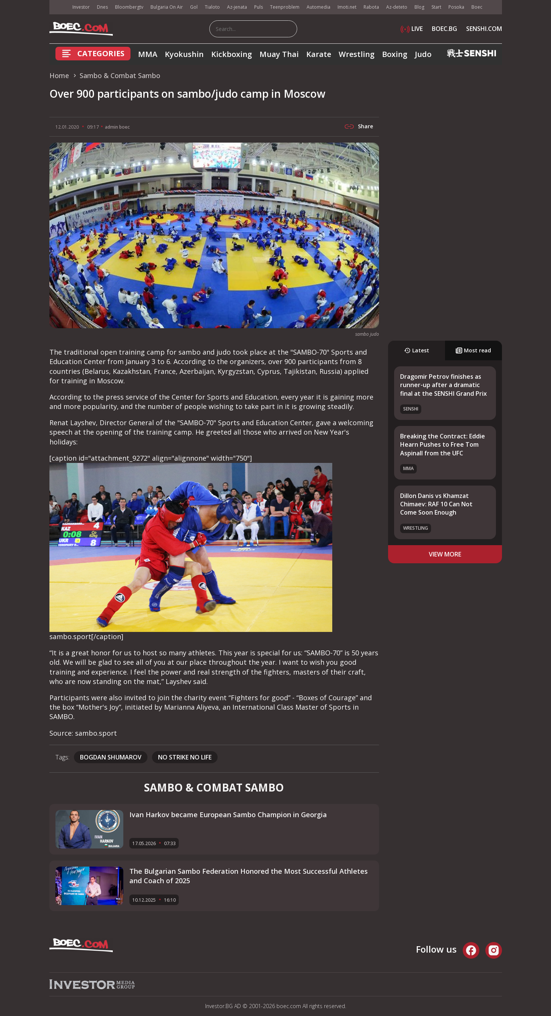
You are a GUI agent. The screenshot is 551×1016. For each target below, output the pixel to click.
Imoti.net (347, 7)
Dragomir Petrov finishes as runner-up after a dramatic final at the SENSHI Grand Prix (443, 385)
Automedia (318, 7)
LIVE (412, 29)
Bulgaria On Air (166, 7)
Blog (419, 7)
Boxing (394, 54)
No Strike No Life (185, 757)
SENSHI (410, 409)
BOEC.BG (444, 29)
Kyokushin (184, 54)
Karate (318, 54)
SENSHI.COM (484, 29)
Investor (81, 7)
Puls (258, 7)
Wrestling (356, 54)
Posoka (456, 7)
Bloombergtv (129, 7)
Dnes (102, 7)
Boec (476, 7)
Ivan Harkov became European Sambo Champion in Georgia (228, 814)
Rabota (371, 7)
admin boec (117, 127)
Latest (416, 350)
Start (436, 7)
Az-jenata (237, 7)
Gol (194, 7)
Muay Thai (279, 54)
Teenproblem (284, 7)
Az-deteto (396, 7)
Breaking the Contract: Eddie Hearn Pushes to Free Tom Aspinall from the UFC (442, 444)
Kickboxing (231, 54)
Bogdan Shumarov (110, 757)
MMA (147, 54)
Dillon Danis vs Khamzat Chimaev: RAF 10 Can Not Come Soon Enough (436, 504)
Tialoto (212, 7)
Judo (423, 54)
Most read (473, 350)
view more (445, 554)
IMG (58, 7)
